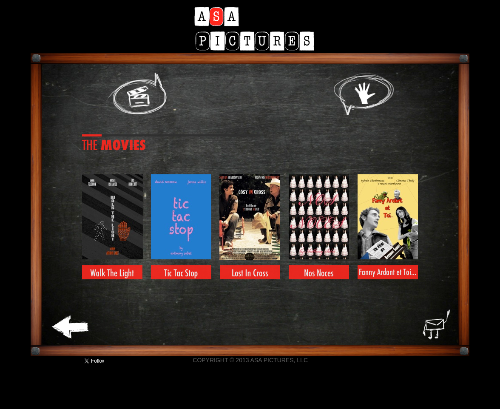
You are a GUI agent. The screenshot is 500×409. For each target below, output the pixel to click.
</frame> (60, 361)
